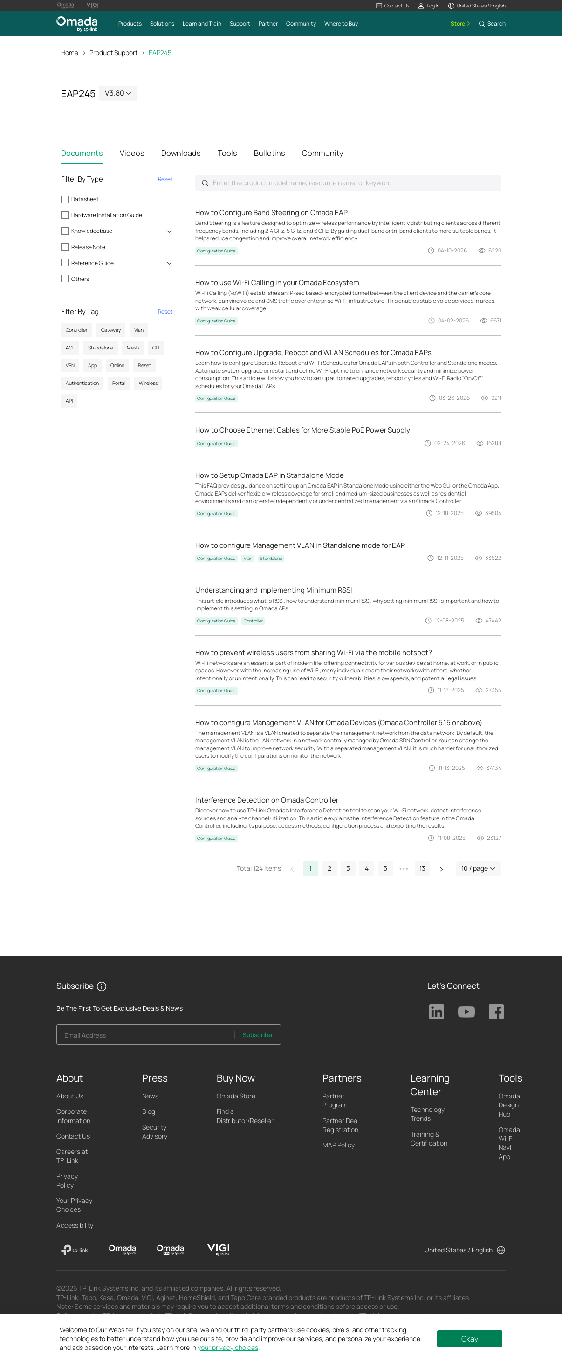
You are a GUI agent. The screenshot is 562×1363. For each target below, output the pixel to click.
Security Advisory (154, 1132)
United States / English (459, 1250)
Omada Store (236, 1096)
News (150, 1096)
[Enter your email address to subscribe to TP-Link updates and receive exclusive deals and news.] (145, 1038)
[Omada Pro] (170, 1251)
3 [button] (348, 869)
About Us (69, 1096)
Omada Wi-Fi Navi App (509, 1144)
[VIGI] (218, 1251)
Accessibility (74, 1225)
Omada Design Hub (509, 1105)
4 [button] (367, 869)
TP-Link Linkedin (436, 1012)
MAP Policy (338, 1145)
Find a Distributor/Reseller (245, 1116)
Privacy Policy (67, 1181)
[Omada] (122, 1251)
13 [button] (422, 869)
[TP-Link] (74, 1251)
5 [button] (385, 869)
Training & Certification (429, 1139)
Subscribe (257, 1035)
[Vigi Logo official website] (92, 5)
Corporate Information (73, 1116)
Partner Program (335, 1101)
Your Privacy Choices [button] (74, 1206)
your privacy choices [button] (228, 1347)
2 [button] (329, 869)
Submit (205, 184)
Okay (469, 1339)
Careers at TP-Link (72, 1157)
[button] (393, 5)
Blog (148, 1112)
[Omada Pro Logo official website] (65, 5)
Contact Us (73, 1136)
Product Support (113, 52)
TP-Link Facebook (496, 1012)
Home (69, 52)
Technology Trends (428, 1115)
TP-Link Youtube (466, 1012)
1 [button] (310, 869)
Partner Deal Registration (340, 1125)
